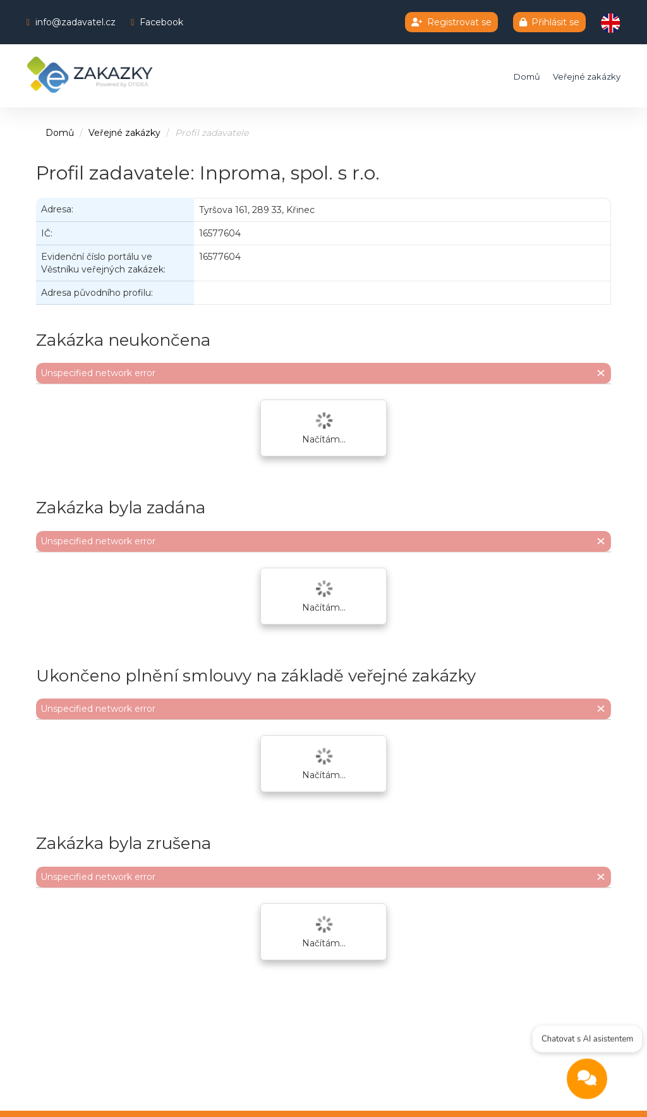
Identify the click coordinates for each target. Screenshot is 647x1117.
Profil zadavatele (211, 132)
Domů (527, 76)
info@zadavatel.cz (75, 22)
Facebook (161, 22)
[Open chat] (587, 1081)
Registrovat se (451, 22)
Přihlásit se (549, 22)
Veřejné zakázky (586, 76)
